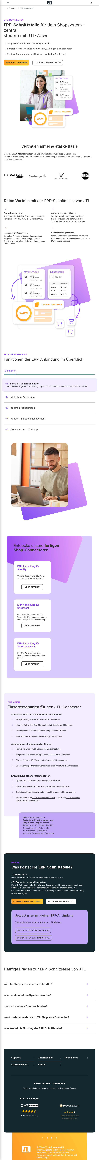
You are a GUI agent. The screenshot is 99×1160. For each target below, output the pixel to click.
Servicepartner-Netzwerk (33, 766)
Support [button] (16, 1057)
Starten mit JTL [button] (20, 1064)
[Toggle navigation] (8, 3)
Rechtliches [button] (71, 1057)
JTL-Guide (39, 825)
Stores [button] (42, 1064)
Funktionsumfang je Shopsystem (47, 736)
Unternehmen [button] (45, 1057)
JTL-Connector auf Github (43, 797)
